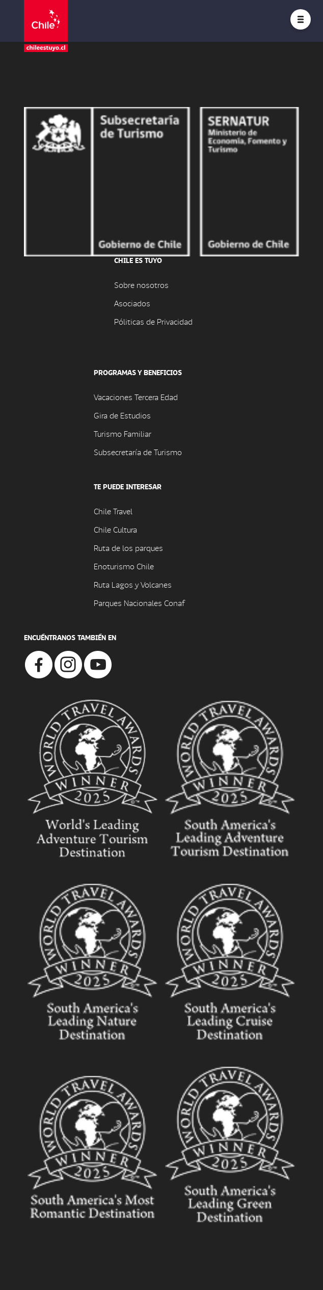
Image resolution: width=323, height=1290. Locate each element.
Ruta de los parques (128, 547)
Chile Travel (113, 511)
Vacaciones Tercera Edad (136, 396)
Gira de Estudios (122, 415)
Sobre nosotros (141, 284)
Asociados (132, 303)
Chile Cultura (115, 529)
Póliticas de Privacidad (153, 321)
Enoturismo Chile (124, 566)
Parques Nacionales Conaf (139, 602)
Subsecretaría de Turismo (138, 451)
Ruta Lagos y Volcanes (133, 584)
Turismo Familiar (122, 433)
